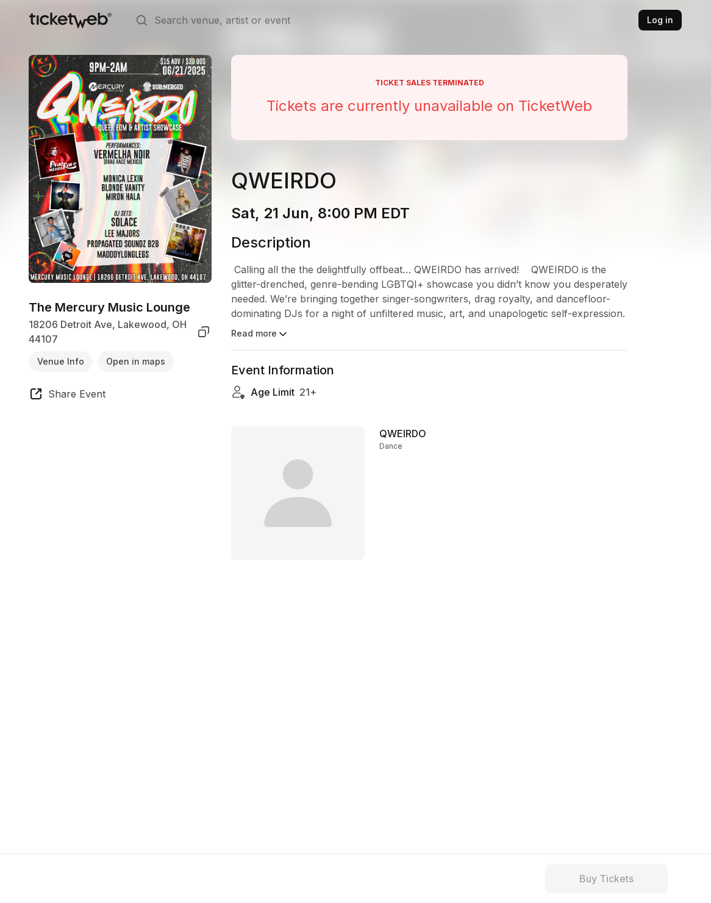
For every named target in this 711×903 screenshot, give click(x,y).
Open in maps (135, 361)
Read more (260, 334)
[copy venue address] (204, 331)
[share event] (67, 396)
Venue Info (60, 361)
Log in (660, 20)
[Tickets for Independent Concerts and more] (70, 20)
